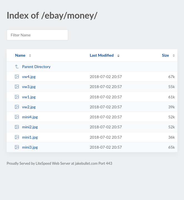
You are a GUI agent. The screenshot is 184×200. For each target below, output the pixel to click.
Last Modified (102, 55)
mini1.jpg (26, 137)
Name (20, 55)
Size (165, 55)
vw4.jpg (25, 76)
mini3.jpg (26, 147)
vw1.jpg (25, 96)
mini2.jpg (26, 126)
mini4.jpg (26, 116)
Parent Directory (32, 66)
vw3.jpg (25, 86)
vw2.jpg (25, 106)
